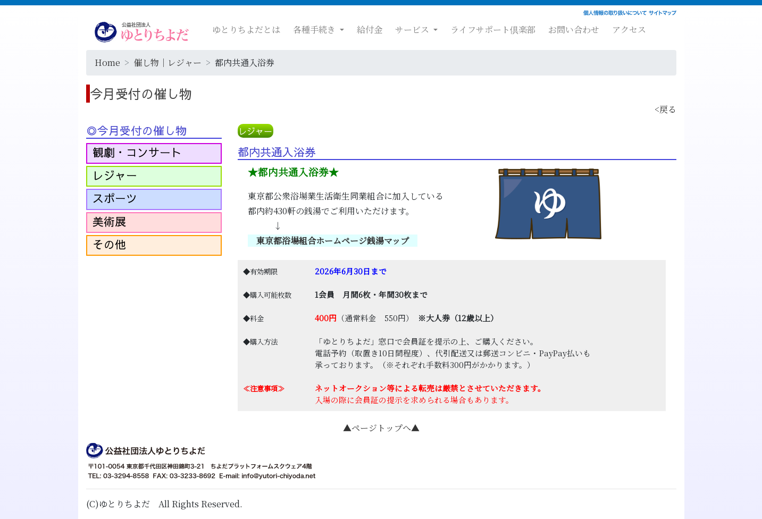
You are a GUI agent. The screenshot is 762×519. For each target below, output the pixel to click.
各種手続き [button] (315, 29)
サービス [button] (413, 29)
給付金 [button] (369, 29)
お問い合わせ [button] (573, 29)
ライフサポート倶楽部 (492, 29)
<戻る (665, 109)
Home (107, 62)
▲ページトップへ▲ (381, 428)
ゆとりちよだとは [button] (246, 29)
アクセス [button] (629, 29)
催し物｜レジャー (167, 62)
